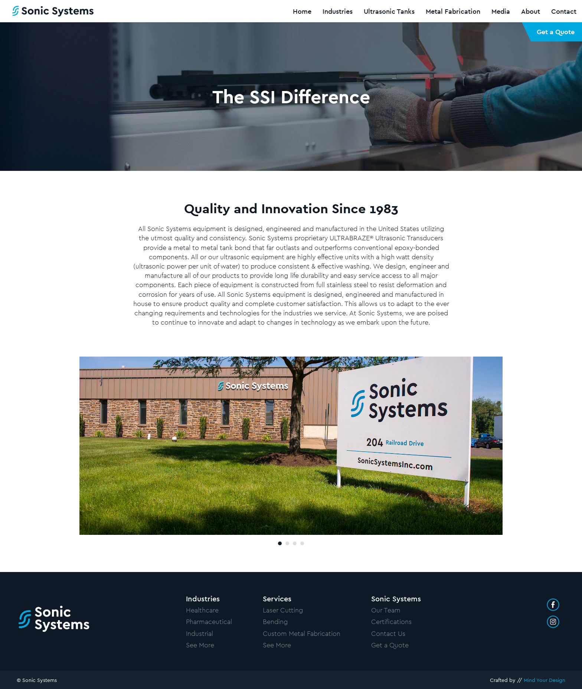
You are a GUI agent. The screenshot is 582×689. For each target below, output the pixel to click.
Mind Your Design (544, 680)
